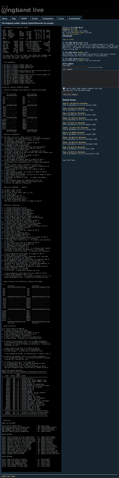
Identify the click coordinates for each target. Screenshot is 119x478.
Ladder (24, 19)
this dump (70, 29)
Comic (61, 19)
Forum (35, 19)
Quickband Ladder (78, 32)
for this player (73, 34)
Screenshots (74, 19)
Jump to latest (68, 39)
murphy (80, 42)
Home (4, 19)
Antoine (81, 59)
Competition (48, 19)
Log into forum (96, 67)
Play (14, 19)
